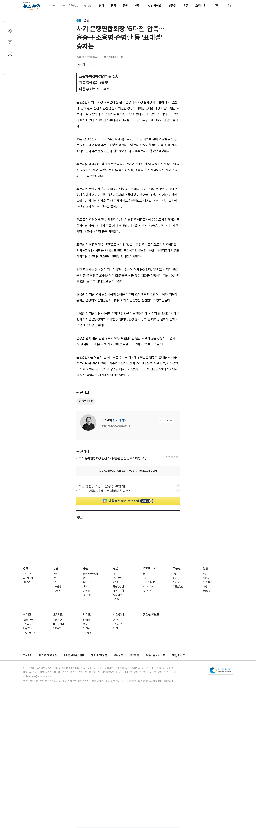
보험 (55, 578)
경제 (101, 5)
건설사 (176, 573)
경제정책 (27, 573)
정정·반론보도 (151, 614)
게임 (145, 578)
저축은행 (57, 586)
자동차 (116, 582)
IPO (85, 586)
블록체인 (87, 590)
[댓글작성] (10, 42)
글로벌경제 (28, 578)
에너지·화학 (118, 590)
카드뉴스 (87, 628)
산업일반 (117, 599)
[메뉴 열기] (216, 5)
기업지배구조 (29, 632)
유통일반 (207, 590)
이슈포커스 (28, 628)
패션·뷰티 (207, 582)
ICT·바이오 (154, 5)
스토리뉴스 (28, 624)
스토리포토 (118, 624)
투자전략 (87, 582)
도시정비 (177, 582)
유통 (186, 5)
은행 (86, 20)
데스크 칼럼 (58, 624)
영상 (85, 624)
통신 (145, 573)
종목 (85, 578)
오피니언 (200, 5)
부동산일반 (178, 586)
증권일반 (87, 595)
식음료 (206, 578)
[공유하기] (10, 31)
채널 (205, 573)
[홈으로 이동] (32, 5)
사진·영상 (87, 5)
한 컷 (115, 628)
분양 (175, 578)
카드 (55, 582)
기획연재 (87, 632)
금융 (113, 5)
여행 (205, 586)
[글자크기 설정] (10, 65)
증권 (126, 5)
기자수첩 (57, 628)
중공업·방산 (118, 586)
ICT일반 (147, 590)
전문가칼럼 (58, 619)
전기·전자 (117, 578)
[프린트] (10, 54)
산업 (138, 5)
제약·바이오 (148, 586)
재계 (115, 573)
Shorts (86, 619)
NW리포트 (28, 619)
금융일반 (57, 590)
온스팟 (116, 619)
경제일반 (27, 582)
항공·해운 (117, 595)
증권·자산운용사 (90, 573)
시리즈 (51, 5)
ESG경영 (73, 5)
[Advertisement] (128, 538)
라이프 (62, 5)
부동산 (172, 5)
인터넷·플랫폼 (149, 582)
